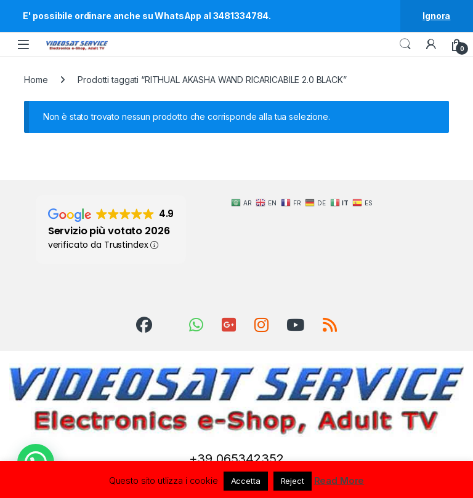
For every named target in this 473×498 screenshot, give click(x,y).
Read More (339, 480)
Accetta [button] (246, 481)
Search (405, 44)
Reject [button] (292, 481)
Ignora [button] (436, 15)
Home (35, 79)
